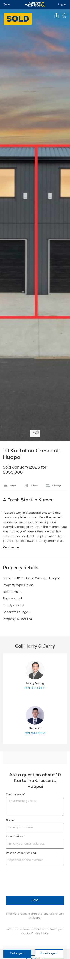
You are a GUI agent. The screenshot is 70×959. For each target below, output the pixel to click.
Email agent (49, 953)
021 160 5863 (35, 688)
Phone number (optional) (21, 853)
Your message (15, 794)
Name (10, 820)
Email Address (15, 837)
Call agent (17, 953)
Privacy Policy (40, 933)
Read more (11, 547)
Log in (62, 4)
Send (35, 900)
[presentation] (34, 880)
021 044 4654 (35, 733)
